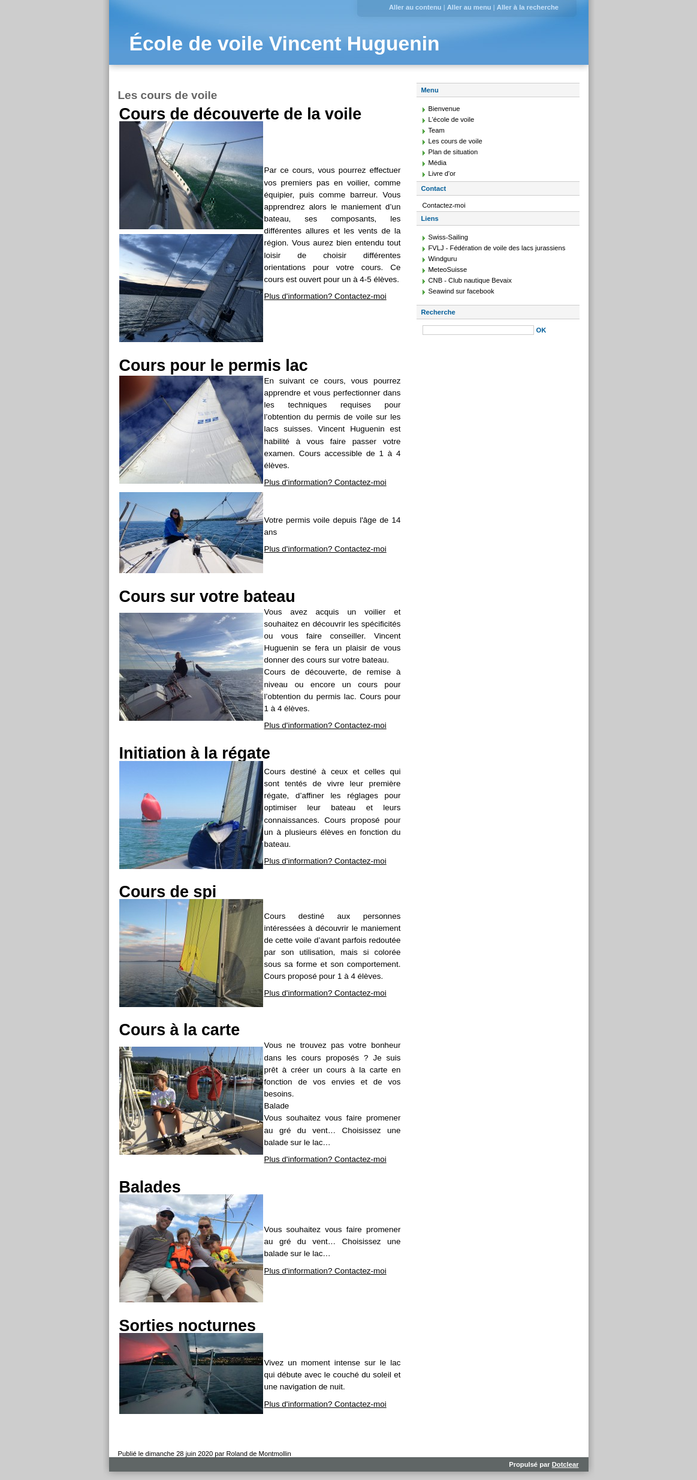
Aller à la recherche (528, 7)
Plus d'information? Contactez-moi (325, 296)
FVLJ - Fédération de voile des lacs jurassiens (497, 247)
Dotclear (565, 1464)
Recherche (438, 312)
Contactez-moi (444, 205)
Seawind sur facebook (461, 291)
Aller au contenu (415, 7)
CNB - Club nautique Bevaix (470, 280)
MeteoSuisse (448, 269)
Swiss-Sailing (449, 237)
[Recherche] (478, 330)
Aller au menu (469, 7)
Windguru (443, 258)
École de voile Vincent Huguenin (284, 43)
